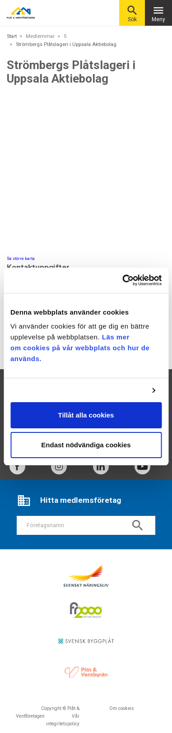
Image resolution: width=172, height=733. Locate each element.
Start (12, 36)
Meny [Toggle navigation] (158, 13)
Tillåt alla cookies (86, 415)
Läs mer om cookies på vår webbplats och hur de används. (79, 347)
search (137, 525)
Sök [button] (132, 13)
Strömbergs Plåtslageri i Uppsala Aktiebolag (66, 44)
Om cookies (121, 708)
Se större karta (21, 258)
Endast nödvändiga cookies (85, 445)
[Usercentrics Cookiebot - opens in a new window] (123, 280)
